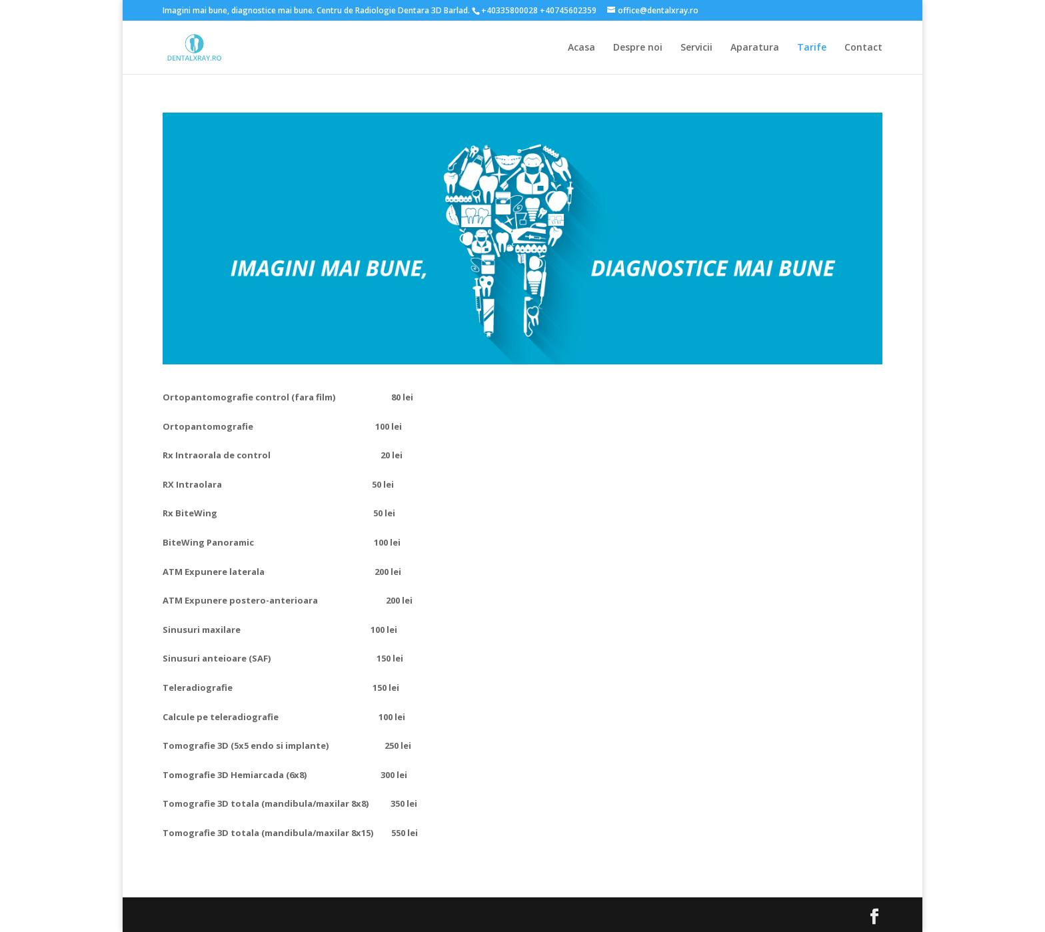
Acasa (581, 48)
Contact (863, 48)
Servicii (696, 48)
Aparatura (754, 48)
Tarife (811, 48)
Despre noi (637, 48)
